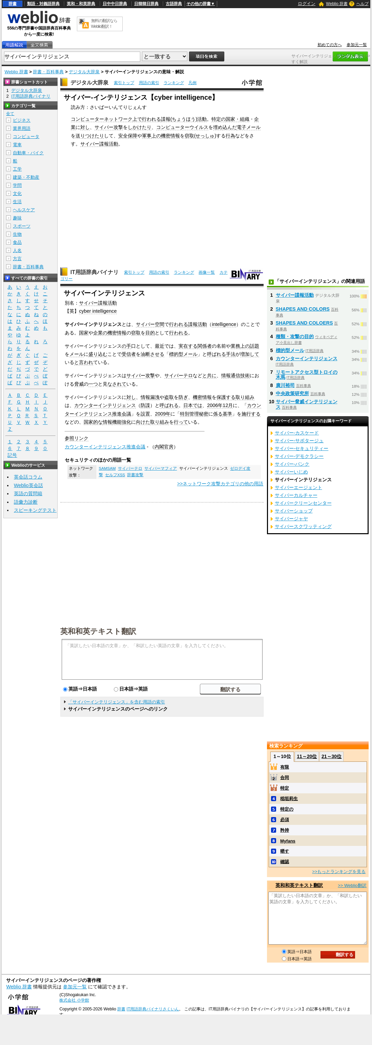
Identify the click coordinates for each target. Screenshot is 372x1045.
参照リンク (76, 438)
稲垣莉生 (289, 798)
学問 (17, 185)
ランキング (174, 82)
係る (218, 414)
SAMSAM (107, 468)
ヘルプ (362, 3)
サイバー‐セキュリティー (302, 448)
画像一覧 (207, 272)
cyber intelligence (98, 311)
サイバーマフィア (160, 468)
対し (85, 127)
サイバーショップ (294, 511)
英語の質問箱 (28, 493)
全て (10, 114)
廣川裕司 (285, 385)
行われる (151, 119)
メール (76, 354)
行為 (230, 135)
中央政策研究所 (292, 393)
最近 (159, 346)
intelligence (224, 324)
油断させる (152, 354)
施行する (251, 414)
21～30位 (332, 756)
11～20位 (307, 756)
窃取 (189, 135)
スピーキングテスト (35, 510)
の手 (126, 346)
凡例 (192, 82)
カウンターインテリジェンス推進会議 (105, 446)
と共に (209, 375)
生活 (17, 201)
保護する (225, 397)
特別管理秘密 (194, 414)
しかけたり (139, 127)
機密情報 (170, 135)
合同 (284, 777)
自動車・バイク (28, 152)
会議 (126, 414)
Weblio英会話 (28, 485)
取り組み (244, 397)
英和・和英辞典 (81, 3)
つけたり (94, 135)
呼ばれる (216, 354)
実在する (188, 346)
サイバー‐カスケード (297, 433)
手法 (230, 354)
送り (80, 135)
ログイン (306, 3)
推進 (117, 414)
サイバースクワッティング (303, 526)
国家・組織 (237, 119)
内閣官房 (163, 446)
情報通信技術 (235, 375)
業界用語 (21, 128)
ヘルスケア (24, 209)
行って (181, 422)
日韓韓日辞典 (146, 3)
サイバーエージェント (298, 487)
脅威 (79, 384)
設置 (145, 414)
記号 (12, 455)
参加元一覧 (357, 44)
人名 (17, 250)
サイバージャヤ (291, 518)
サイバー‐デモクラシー (299, 456)
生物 (17, 234)
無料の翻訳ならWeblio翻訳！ (104, 23)
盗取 (169, 397)
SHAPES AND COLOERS (304, 323)
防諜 (145, 405)
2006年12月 (220, 405)
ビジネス (21, 120)
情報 (107, 422)
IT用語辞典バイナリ (94, 272)
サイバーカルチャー (296, 495)
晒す (284, 851)
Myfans (287, 841)
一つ (93, 384)
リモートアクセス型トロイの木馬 (306, 374)
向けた (143, 422)
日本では (192, 405)
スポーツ (21, 226)
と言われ (83, 362)
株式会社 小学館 (74, 1000)
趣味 (17, 217)
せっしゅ (204, 135)
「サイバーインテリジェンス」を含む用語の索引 (116, 701)
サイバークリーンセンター (303, 503)
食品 (17, 242)
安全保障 (127, 135)
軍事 (146, 135)
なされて (116, 384)
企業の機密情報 (109, 332)
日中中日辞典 (115, 3)
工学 (17, 169)
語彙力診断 (26, 502)
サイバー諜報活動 (99, 144)
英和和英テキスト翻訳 (98, 631)
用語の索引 (149, 82)
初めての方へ (329, 44)
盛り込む (97, 354)
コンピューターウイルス (182, 127)
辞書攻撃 (135, 475)
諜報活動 (197, 324)
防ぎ (183, 397)
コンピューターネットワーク (101, 119)
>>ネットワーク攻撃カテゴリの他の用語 (220, 483)
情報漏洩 (150, 397)
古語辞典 (174, 3)
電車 (17, 144)
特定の (218, 119)
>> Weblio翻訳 (352, 885)
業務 (235, 346)
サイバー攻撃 (109, 127)
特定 (284, 788)
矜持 (284, 830)
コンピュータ (26, 136)
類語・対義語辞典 (43, 3)
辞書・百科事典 (48, 71)
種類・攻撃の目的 (295, 336)
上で (137, 119)
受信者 (129, 354)
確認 (284, 861)
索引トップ (124, 82)
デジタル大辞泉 (84, 71)
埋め (218, 127)
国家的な (93, 422)
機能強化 (121, 422)
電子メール (249, 127)
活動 (202, 119)
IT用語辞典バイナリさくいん (153, 1009)
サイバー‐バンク (292, 464)
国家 (83, 332)
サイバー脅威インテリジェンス (306, 404)
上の (156, 135)
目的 (150, 332)
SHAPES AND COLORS (303, 309)
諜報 (165, 119)
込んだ (230, 127)
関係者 (205, 346)
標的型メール (183, 354)
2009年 (162, 414)
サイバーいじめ (291, 472)
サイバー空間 (150, 324)
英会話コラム (28, 477)
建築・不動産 (26, 177)
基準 (227, 414)
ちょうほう (183, 119)
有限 (284, 767)
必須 (284, 819)
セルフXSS (115, 475)
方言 (17, 258)
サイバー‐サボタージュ (299, 440)
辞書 (12, 3)
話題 (254, 346)
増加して (249, 354)
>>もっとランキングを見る (339, 871)
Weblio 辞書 (337, 3)
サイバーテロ (178, 375)
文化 (17, 193)
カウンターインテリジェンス (105, 405)
